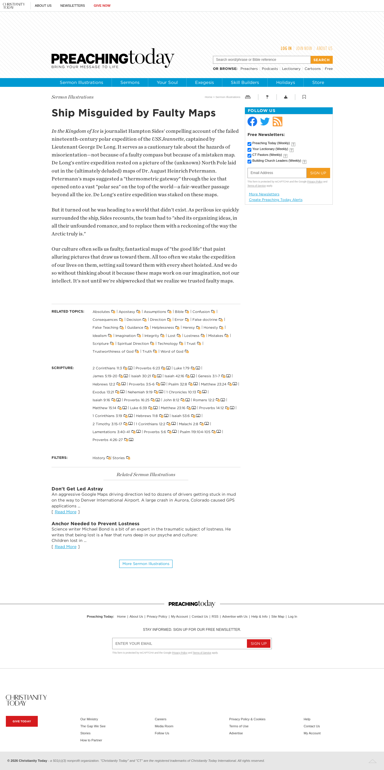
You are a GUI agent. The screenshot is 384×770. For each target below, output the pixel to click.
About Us (43, 5)
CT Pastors (267, 154)
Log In (286, 48)
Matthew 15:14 (104, 408)
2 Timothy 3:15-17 (107, 423)
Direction (158, 319)
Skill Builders (245, 82)
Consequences (105, 319)
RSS (215, 616)
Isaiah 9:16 (101, 400)
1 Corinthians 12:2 (150, 423)
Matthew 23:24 (213, 384)
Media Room (164, 726)
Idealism (100, 335)
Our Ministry (89, 719)
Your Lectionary (270, 149)
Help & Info (259, 616)
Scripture (101, 343)
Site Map (277, 616)
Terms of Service (257, 185)
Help (307, 719)
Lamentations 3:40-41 (111, 431)
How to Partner (91, 740)
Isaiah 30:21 (141, 376)
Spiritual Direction (133, 343)
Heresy (189, 327)
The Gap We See (92, 726)
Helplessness (163, 327)
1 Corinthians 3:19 (107, 416)
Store (318, 82)
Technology (168, 343)
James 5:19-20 (105, 376)
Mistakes (215, 335)
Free (329, 68)
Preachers (249, 68)
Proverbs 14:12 (211, 408)
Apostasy (127, 311)
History (99, 458)
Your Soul (167, 82)
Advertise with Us (235, 616)
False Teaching (105, 327)
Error (179, 319)
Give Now (102, 5)
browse (228, 68)
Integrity (151, 335)
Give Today (22, 721)
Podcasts (270, 68)
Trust (191, 343)
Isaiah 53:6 (181, 416)
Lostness (191, 335)
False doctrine (204, 319)
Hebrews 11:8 (147, 416)
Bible (179, 311)
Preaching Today (271, 143)
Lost (171, 335)
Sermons (129, 82)
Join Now (304, 48)
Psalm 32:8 (177, 384)
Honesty (211, 327)
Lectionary (291, 68)
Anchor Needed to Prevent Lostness (95, 523)
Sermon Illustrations (81, 82)
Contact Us (200, 616)
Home (208, 97)
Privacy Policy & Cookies (247, 719)
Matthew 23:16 (173, 408)
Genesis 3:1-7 (209, 376)
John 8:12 (171, 400)
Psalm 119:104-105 (195, 431)
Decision (134, 319)
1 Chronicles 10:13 (181, 392)
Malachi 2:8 (188, 423)
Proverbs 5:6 (155, 431)
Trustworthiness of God (113, 351)
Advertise (236, 733)
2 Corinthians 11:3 (107, 368)
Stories (118, 458)
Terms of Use (239, 726)
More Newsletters (264, 194)
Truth (147, 351)
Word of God (172, 351)
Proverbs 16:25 (136, 400)
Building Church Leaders (276, 160)
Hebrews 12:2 (104, 384)
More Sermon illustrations (145, 563)
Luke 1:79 (182, 368)
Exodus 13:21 (103, 392)
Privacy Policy (314, 181)
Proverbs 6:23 (148, 368)
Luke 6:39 (138, 408)
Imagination (125, 335)
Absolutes (101, 311)
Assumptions (155, 311)
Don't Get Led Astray (77, 489)
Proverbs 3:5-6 (142, 384)
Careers (160, 719)
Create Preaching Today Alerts (276, 200)
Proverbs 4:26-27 (108, 439)
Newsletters (72, 5)
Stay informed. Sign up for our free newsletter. (192, 630)
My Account (179, 616)
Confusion (201, 311)
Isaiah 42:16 (174, 376)
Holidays (285, 82)
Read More (65, 511)
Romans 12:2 (203, 400)
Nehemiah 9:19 (140, 392)
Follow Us (162, 733)
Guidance (135, 327)
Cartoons (313, 68)
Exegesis (204, 82)
